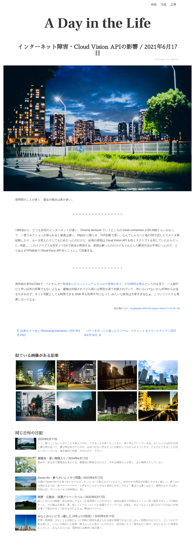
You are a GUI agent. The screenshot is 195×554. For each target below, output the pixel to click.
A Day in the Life (97, 23)
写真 (163, 4)
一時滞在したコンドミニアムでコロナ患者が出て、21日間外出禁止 (102, 284)
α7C (126, 308)
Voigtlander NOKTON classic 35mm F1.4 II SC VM (155, 308)
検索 (154, 4)
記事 (173, 4)
